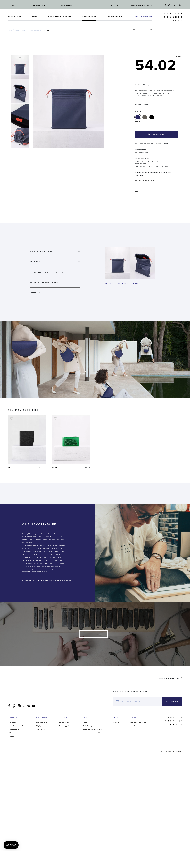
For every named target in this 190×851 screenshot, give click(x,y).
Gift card (11, 733)
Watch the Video (93, 634)
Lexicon (11, 737)
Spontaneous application (138, 722)
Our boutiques (64, 722)
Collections (14, 16)
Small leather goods (59, 16)
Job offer (133, 726)
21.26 (54, 467)
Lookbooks (116, 726)
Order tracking (40, 729)
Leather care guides (15, 729)
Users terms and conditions (92, 733)
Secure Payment (41, 722)
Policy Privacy (87, 726)
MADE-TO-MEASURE (142, 16)
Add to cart (156, 134)
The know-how (38, 5)
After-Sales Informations (17, 726)
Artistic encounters (70, 5)
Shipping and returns (42, 726)
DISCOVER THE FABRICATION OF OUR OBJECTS (46, 581)
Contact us (12, 722)
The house (12, 5)
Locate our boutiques (141, 5)
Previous (140, 30)
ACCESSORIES (89, 16)
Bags (35, 16)
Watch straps (115, 16)
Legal (85, 722)
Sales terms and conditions (92, 729)
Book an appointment (66, 726)
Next (148, 30)
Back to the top (170, 678)
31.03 (11, 467)
